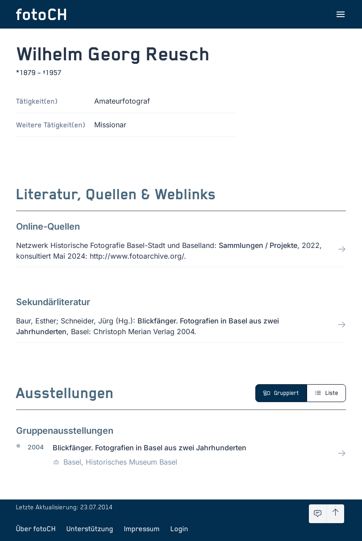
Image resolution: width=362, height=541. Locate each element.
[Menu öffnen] (341, 14)
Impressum (142, 528)
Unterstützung (90, 528)
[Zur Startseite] (41, 14)
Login (179, 528)
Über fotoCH (36, 528)
